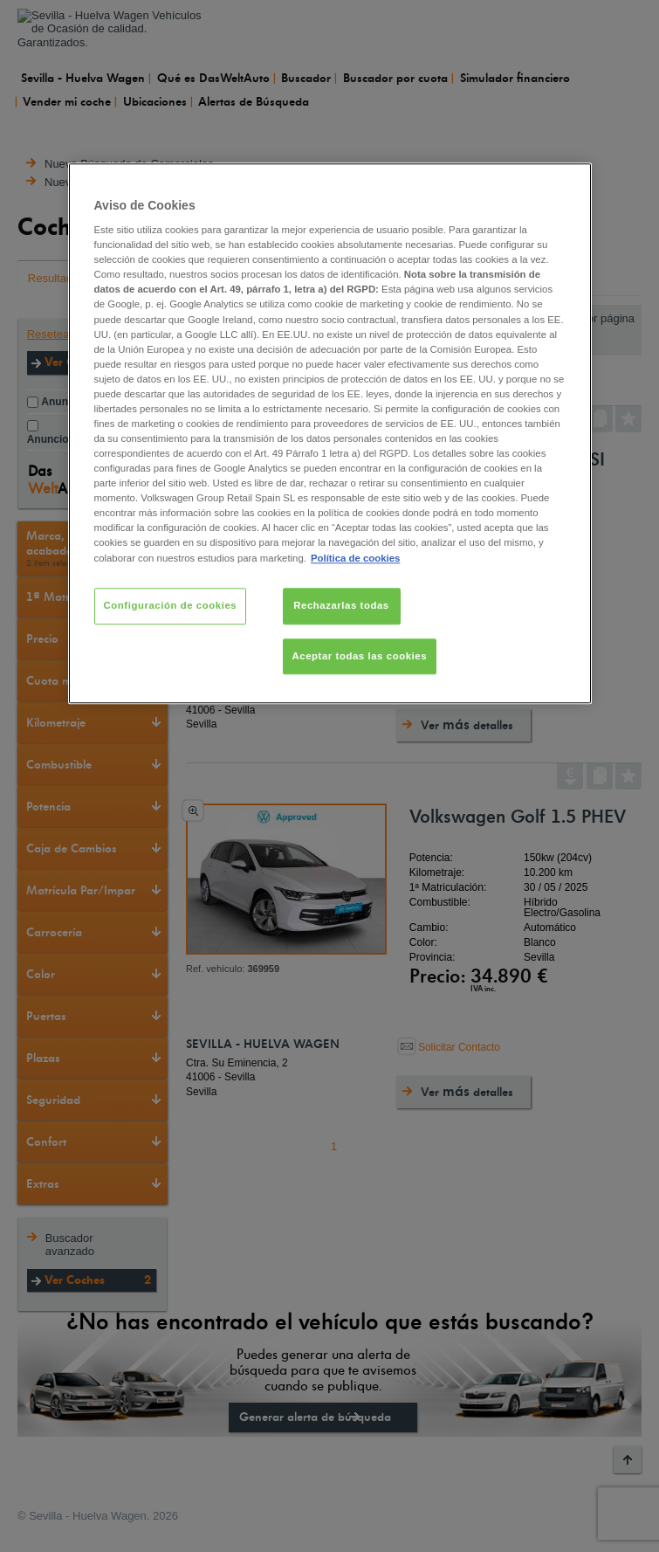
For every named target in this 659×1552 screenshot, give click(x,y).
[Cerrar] (567, 183)
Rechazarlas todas (341, 605)
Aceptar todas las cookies (360, 656)
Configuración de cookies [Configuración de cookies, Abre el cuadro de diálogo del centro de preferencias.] (170, 605)
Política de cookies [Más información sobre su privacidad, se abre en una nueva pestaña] (355, 558)
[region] (330, 433)
